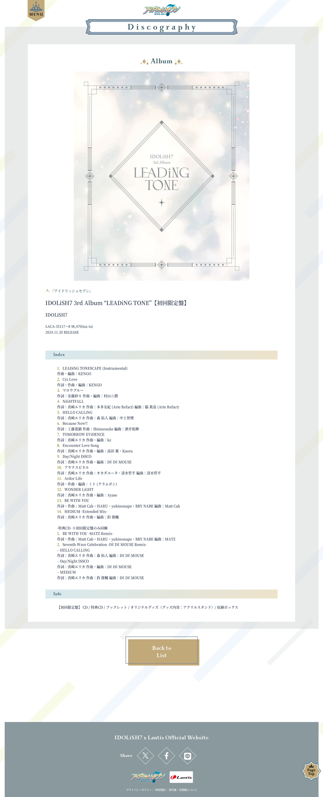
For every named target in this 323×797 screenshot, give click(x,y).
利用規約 (160, 790)
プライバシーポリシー (139, 790)
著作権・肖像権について (183, 790)
